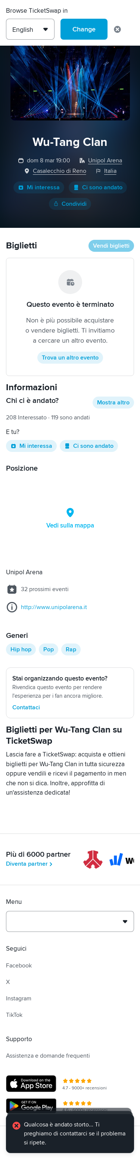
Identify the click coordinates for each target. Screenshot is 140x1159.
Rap (71, 649)
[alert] (70, 1133)
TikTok (14, 1015)
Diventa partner (30, 864)
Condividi (70, 204)
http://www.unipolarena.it (54, 607)
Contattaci (26, 707)
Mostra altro (113, 402)
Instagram (18, 998)
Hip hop (20, 649)
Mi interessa (39, 187)
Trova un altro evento (70, 357)
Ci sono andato (97, 187)
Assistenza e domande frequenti (48, 1055)
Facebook (19, 965)
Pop (48, 649)
